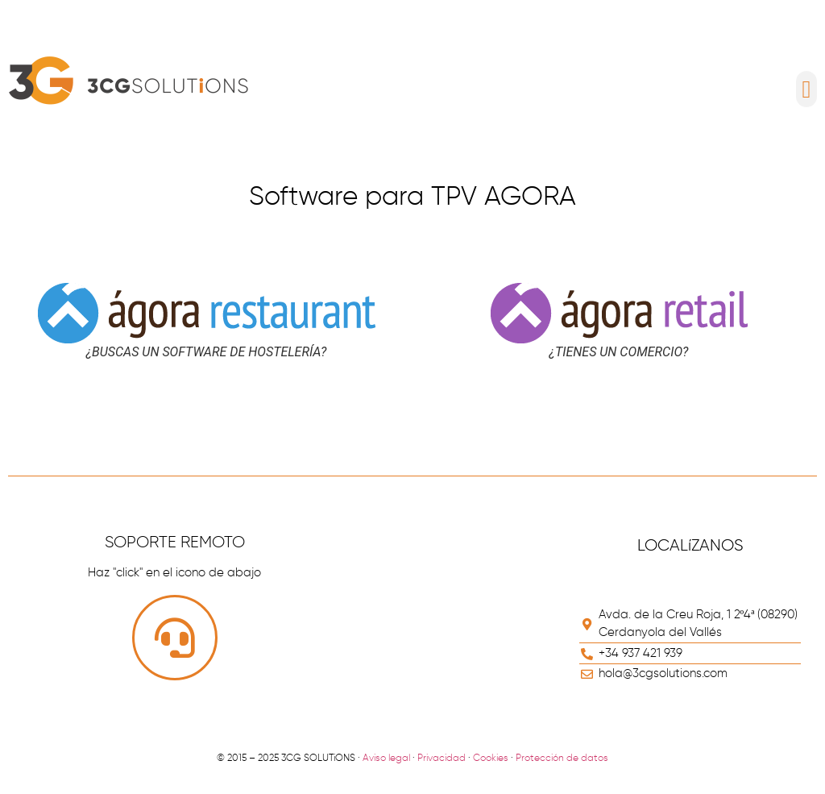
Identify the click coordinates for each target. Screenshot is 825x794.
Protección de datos (562, 758)
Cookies (490, 758)
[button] (806, 89)
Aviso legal (386, 758)
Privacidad (441, 758)
